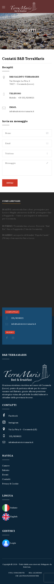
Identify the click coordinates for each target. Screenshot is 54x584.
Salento (5, 470)
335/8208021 (14, 318)
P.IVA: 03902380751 (16, 573)
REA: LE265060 (35, 573)
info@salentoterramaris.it (20, 442)
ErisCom (26, 567)
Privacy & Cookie (10, 483)
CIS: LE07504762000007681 (27, 576)
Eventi (5, 474)
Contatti (6, 479)
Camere (6, 465)
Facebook (13, 415)
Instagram (13, 422)
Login (13, 543)
